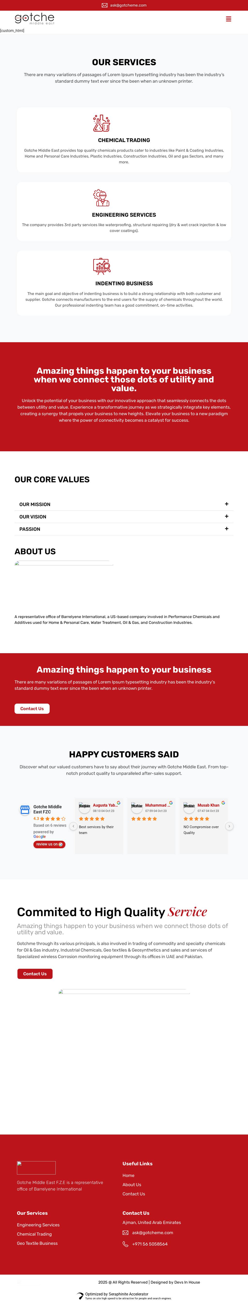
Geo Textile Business (37, 1243)
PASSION (29, 529)
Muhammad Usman (158, 805)
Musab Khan (208, 805)
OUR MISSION (34, 504)
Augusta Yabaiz (106, 805)
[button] (228, 19)
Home (128, 1175)
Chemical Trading (34, 1234)
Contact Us (134, 1194)
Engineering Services (38, 1225)
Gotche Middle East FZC (47, 809)
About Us (132, 1184)
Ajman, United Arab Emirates (152, 1222)
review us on (49, 844)
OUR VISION (32, 517)
